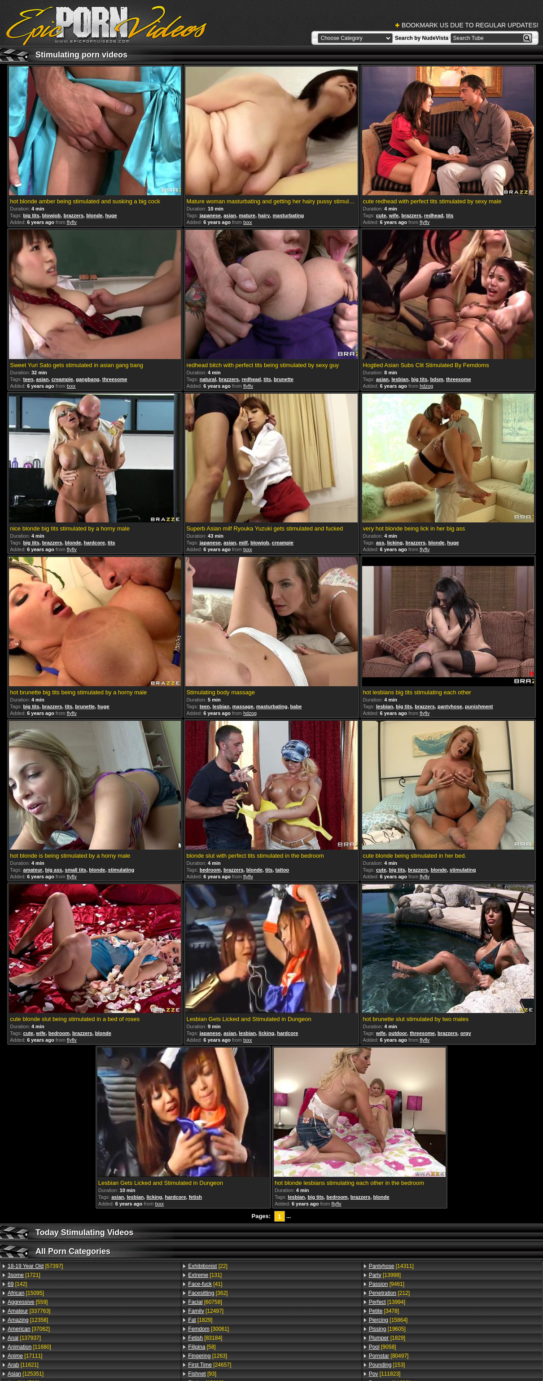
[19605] (387, 1329)
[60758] (205, 1302)
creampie (62, 379)
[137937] (24, 1338)
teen (28, 379)
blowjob (51, 215)
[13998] (385, 1275)
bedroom (210, 869)
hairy (264, 215)
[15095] (26, 1293)
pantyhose (450, 706)
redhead (433, 215)
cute (381, 215)
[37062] (29, 1329)
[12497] (205, 1311)
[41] (205, 1284)
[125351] (26, 1374)
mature (247, 215)
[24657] (209, 1365)
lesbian (399, 379)
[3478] (384, 1311)
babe (296, 706)
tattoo (282, 869)
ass (380, 542)
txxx (247, 222)
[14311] (391, 1266)
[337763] (29, 1311)
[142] (17, 1284)
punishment (479, 706)
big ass (53, 869)
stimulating (121, 869)
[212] (389, 1293)
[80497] (389, 1356)
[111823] (385, 1374)
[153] (387, 1365)
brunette (283, 379)
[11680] (29, 1347)
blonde (94, 215)
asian (229, 215)
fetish (195, 1197)
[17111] (25, 1356)
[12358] (28, 1320)
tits (450, 215)
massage (243, 706)
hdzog (426, 386)
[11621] (23, 1365)
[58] (201, 1347)
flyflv (72, 222)
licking (395, 542)
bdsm (436, 379)
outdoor (397, 1033)
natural (208, 379)
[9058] (382, 1347)
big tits (31, 215)
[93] (202, 1374)
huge (111, 215)
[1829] (200, 1320)
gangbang (88, 379)
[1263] (207, 1356)
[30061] (208, 1329)
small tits (76, 869)
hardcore (94, 542)
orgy (465, 1033)
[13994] (387, 1302)
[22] (207, 1266)
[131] (205, 1275)
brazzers (73, 215)
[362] (208, 1293)
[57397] (35, 1266)
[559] (28, 1302)
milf (243, 542)
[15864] (388, 1320)
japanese (210, 215)
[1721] (24, 1275)
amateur (33, 869)
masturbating (288, 215)
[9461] (386, 1284)
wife (393, 215)
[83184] (205, 1338)
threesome (114, 379)
